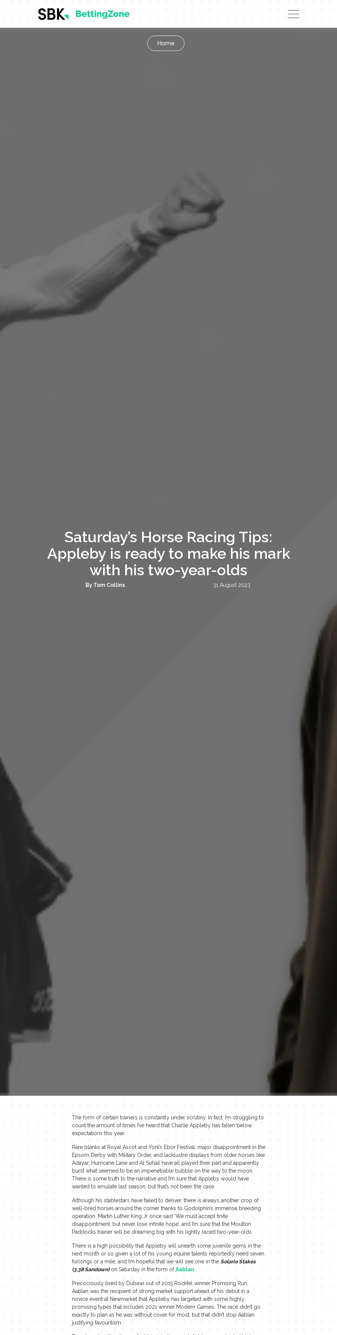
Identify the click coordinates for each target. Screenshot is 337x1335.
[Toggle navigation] (293, 14)
